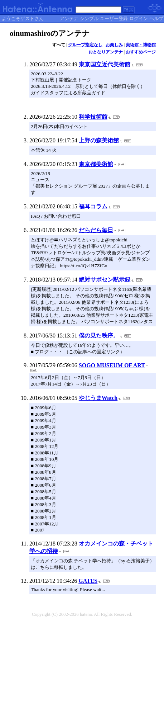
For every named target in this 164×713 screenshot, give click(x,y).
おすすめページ (141, 52)
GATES (87, 581)
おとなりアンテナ (105, 52)
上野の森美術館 (99, 140)
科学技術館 (93, 117)
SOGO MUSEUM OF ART (112, 365)
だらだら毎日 (96, 230)
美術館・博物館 (141, 44)
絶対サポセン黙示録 (104, 280)
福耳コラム (93, 206)
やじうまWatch (98, 398)
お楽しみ (114, 44)
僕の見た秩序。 (99, 335)
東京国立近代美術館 (104, 64)
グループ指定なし (85, 44)
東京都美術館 (96, 164)
